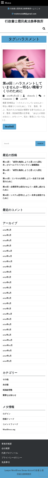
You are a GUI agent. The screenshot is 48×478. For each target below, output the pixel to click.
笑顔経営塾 (7, 390)
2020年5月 (7, 356)
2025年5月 (7, 230)
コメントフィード (10, 424)
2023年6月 (7, 282)
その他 (5, 379)
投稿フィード (8, 419)
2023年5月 (7, 287)
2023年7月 (7, 277)
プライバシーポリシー (12, 457)
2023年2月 (7, 303)
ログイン (6, 413)
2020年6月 (7, 350)
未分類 (5, 384)
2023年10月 (7, 261)
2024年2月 (7, 240)
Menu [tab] (6, 3)
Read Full (10, 127)
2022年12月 (7, 314)
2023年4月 (7, 293)
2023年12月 (7, 251)
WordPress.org (9, 429)
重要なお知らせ (9, 395)
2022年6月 (7, 319)
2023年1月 (7, 308)
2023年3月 (7, 298)
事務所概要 (7, 443)
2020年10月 (8, 345)
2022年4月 (7, 324)
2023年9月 (7, 266)
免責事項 (6, 462)
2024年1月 (7, 245)
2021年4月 (7, 335)
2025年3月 (7, 235)
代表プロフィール (10, 453)
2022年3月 (7, 329)
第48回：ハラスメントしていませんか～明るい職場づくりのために (22, 87)
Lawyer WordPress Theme (15, 470)
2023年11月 (7, 256)
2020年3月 (7, 361)
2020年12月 (7, 340)
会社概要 (6, 448)
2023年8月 (7, 272)
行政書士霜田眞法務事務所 (24, 21)
